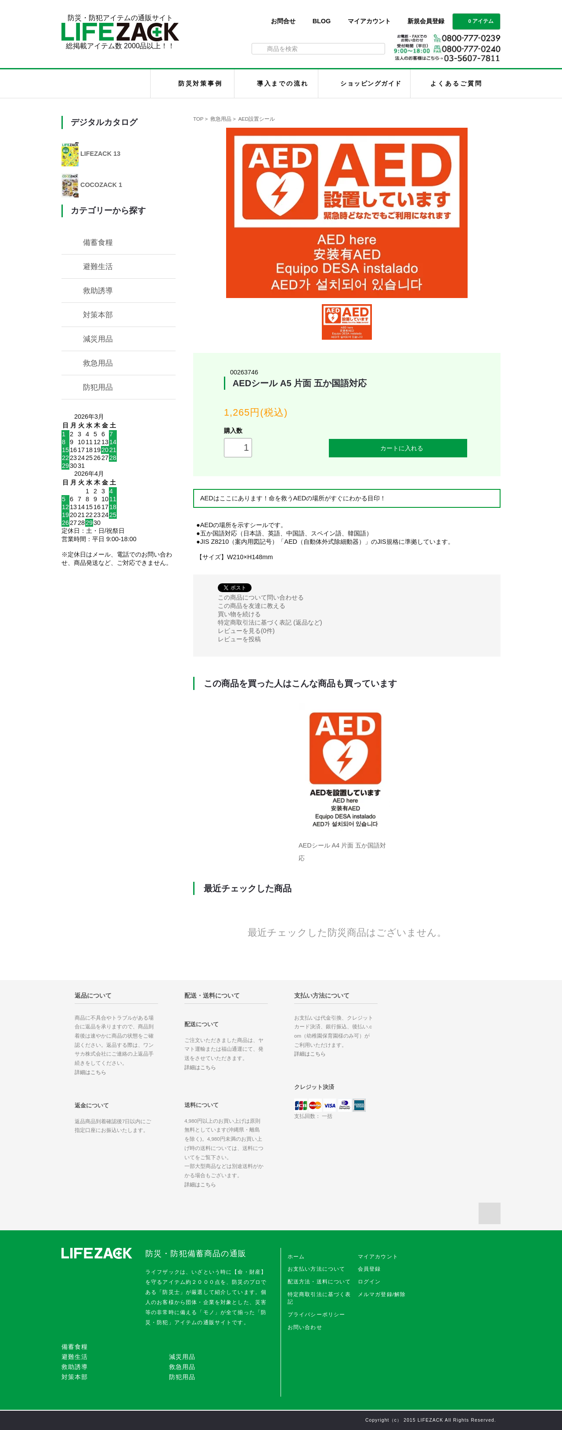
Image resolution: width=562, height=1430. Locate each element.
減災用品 (98, 338)
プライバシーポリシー (317, 1314)
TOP (198, 119)
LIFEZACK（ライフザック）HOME (108, 83)
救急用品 (220, 119)
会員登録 (369, 1269)
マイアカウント (369, 21)
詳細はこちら (90, 1072)
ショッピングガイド (370, 83)
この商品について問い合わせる (261, 597)
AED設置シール (256, 119)
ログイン (369, 1281)
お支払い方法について (317, 1269)
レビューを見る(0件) (246, 630)
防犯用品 (98, 387)
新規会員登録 (425, 21)
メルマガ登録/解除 (382, 1294)
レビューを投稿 (239, 639)
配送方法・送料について (319, 1281)
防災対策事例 (200, 83)
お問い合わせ (305, 1327)
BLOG (322, 21)
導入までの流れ (283, 83)
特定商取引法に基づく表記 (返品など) (270, 622)
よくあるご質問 (456, 83)
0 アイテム (476, 20)
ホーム (296, 1256)
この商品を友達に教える (251, 605)
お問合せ (283, 21)
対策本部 (98, 314)
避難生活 (98, 266)
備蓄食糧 (98, 242)
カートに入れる (398, 448)
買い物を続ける (239, 614)
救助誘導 (98, 290)
